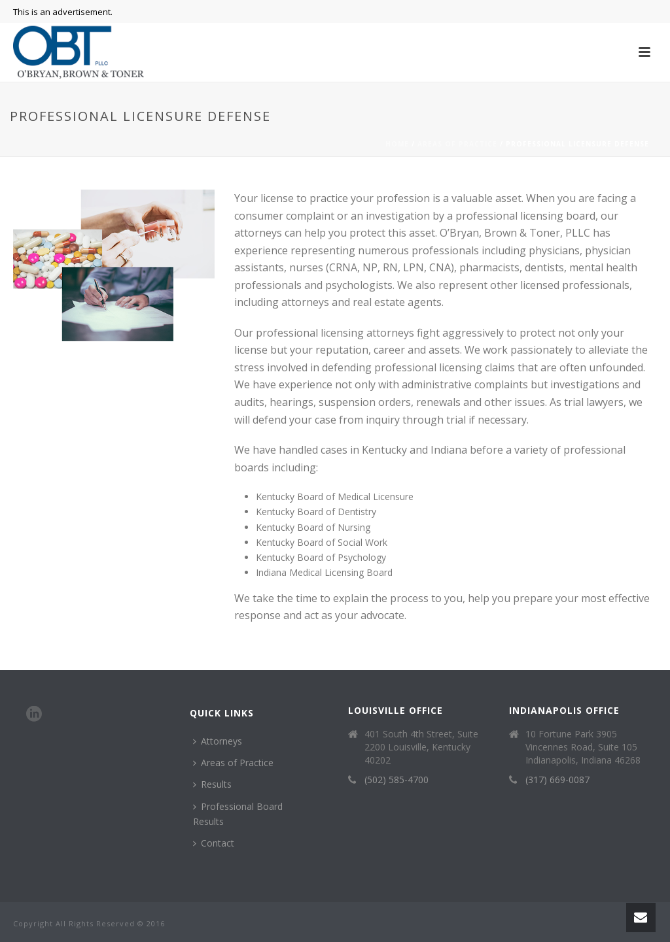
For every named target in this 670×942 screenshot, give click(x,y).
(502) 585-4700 (396, 780)
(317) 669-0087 (557, 780)
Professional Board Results (238, 814)
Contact (213, 843)
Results (212, 784)
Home (397, 143)
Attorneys (217, 741)
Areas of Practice (457, 143)
